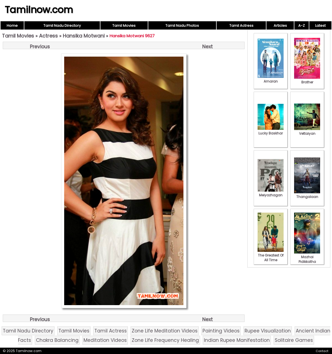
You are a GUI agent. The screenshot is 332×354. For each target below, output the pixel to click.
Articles (280, 25)
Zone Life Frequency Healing (165, 340)
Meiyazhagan (271, 192)
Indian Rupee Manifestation (237, 340)
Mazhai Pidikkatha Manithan (307, 259)
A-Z (301, 25)
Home (12, 25)
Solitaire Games (294, 340)
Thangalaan (307, 194)
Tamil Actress (241, 25)
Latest (320, 25)
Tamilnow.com (39, 9)
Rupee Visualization (268, 330)
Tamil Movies (124, 25)
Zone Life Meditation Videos (165, 330)
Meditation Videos (105, 340)
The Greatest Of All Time (271, 255)
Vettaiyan (307, 131)
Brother (307, 79)
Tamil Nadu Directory (62, 25)
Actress (48, 35)
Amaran (271, 79)
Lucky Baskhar (271, 131)
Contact (322, 351)
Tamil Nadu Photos (182, 25)
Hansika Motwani (84, 35)
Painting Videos (221, 330)
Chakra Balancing (57, 340)
